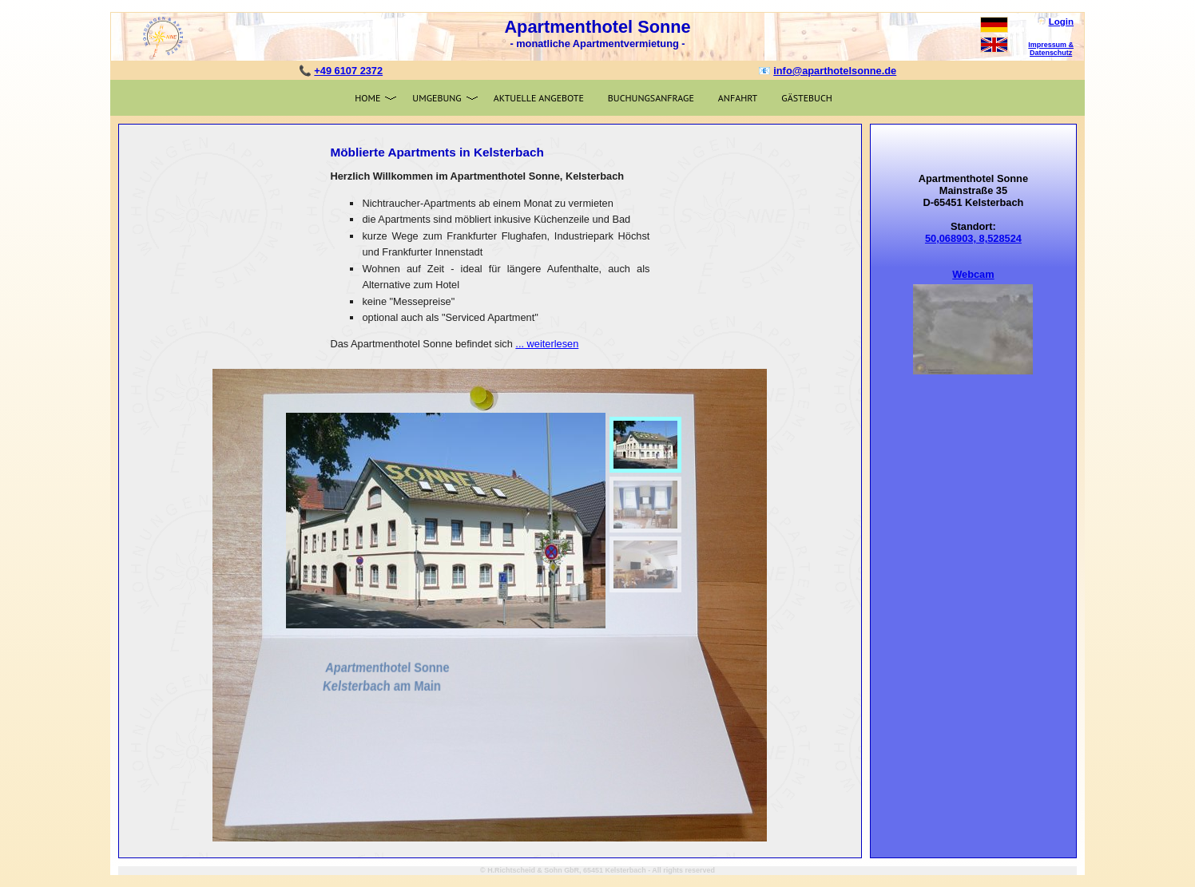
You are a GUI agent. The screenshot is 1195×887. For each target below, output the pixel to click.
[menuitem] (645, 445)
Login (1061, 21)
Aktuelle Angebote (539, 98)
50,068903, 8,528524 (973, 238)
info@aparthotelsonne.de (834, 71)
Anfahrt (737, 98)
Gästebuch (806, 98)
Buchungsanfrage (651, 98)
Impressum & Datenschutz (1051, 49)
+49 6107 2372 (348, 71)
